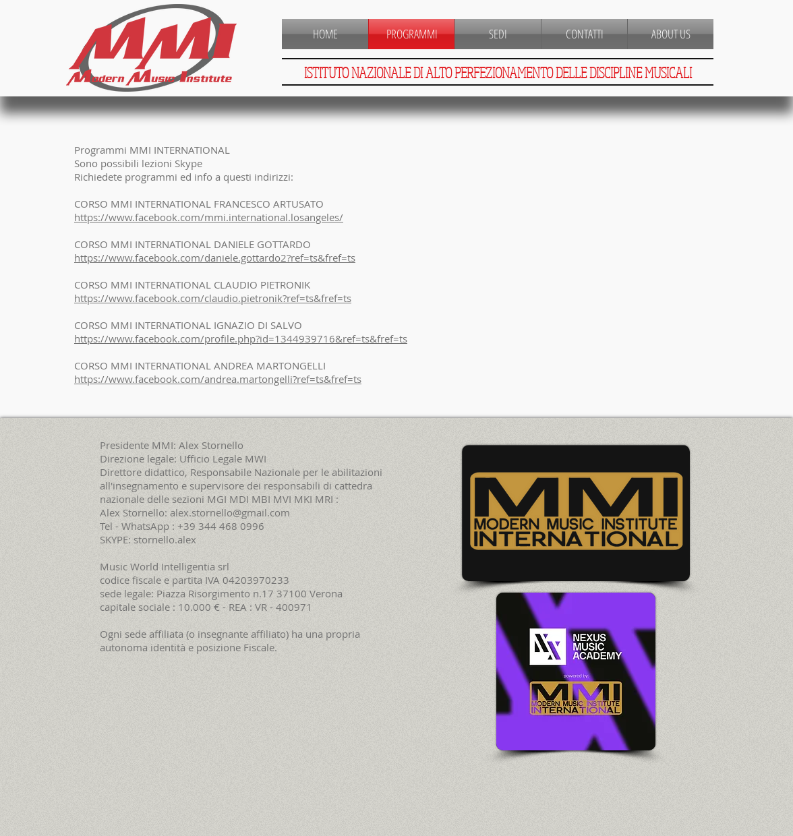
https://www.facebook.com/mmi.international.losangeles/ (208, 217)
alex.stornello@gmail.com (230, 512)
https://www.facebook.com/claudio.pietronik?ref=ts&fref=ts (212, 298)
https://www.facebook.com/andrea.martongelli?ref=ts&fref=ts (217, 379)
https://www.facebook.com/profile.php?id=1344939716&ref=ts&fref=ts (240, 338)
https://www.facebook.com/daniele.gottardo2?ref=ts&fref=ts (214, 257)
